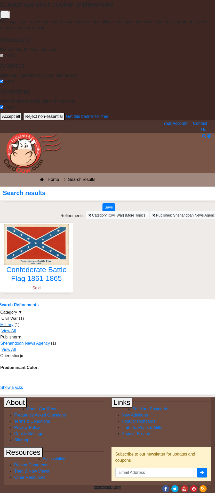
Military (6, 324)
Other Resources (29, 477)
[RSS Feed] (203, 488)
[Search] (204, 136)
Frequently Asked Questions (40, 415)
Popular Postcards (139, 421)
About (15, 402)
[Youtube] (184, 488)
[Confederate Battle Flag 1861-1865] (36, 254)
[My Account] (209, 136)
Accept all (11, 116)
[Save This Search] (108, 207)
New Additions (135, 415)
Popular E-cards (137, 434)
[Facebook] (165, 488)
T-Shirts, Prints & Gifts (142, 427)
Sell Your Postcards (150, 409)
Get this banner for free (87, 116)
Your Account (175, 123)
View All (8, 331)
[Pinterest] (194, 488)
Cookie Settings (28, 434)
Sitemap (21, 440)
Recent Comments (31, 465)
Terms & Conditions (32, 421)
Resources (23, 452)
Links (122, 402)
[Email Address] (156, 472)
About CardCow (41, 409)
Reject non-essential (44, 116)
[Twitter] (175, 488)
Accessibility (54, 459)
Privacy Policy (27, 427)
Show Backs (11, 387)
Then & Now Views (31, 471)
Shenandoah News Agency (25, 343)
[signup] (202, 472)
